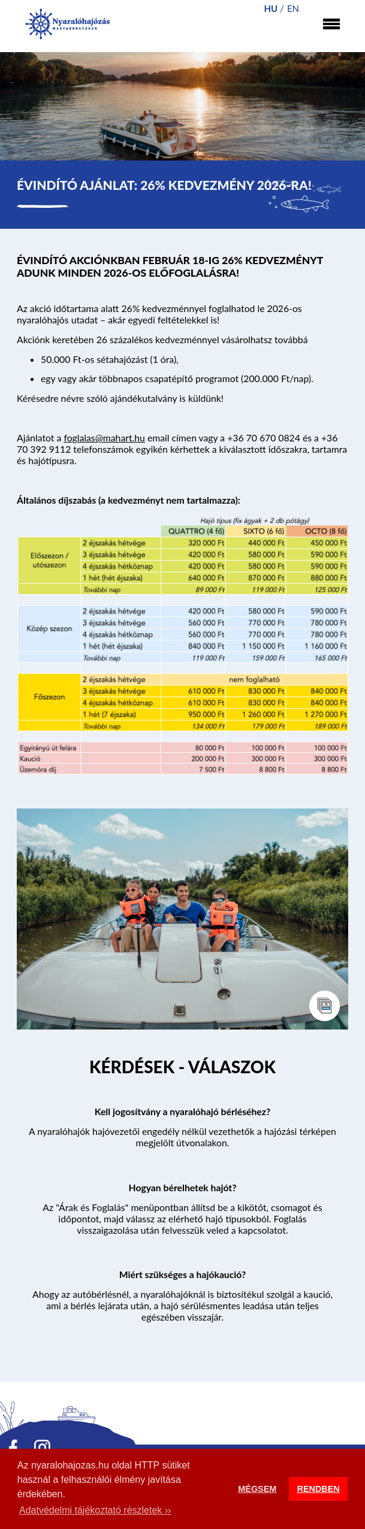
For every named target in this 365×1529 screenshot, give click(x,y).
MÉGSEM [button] (257, 1489)
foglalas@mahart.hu (104, 437)
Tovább (183, 1069)
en (293, 8)
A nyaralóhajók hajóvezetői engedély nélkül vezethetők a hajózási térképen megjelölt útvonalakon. (182, 1136)
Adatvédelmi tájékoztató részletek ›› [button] (95, 1510)
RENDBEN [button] (318, 1489)
